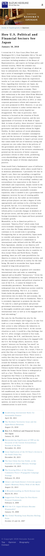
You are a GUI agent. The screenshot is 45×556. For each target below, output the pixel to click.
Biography (24, 542)
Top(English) (14, 28)
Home (4, 28)
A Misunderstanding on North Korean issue (22, 491)
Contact (5, 545)
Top (3, 542)
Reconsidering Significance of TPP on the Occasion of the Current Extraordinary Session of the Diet (22, 442)
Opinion (12, 542)
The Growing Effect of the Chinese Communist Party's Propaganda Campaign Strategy (22, 472)
